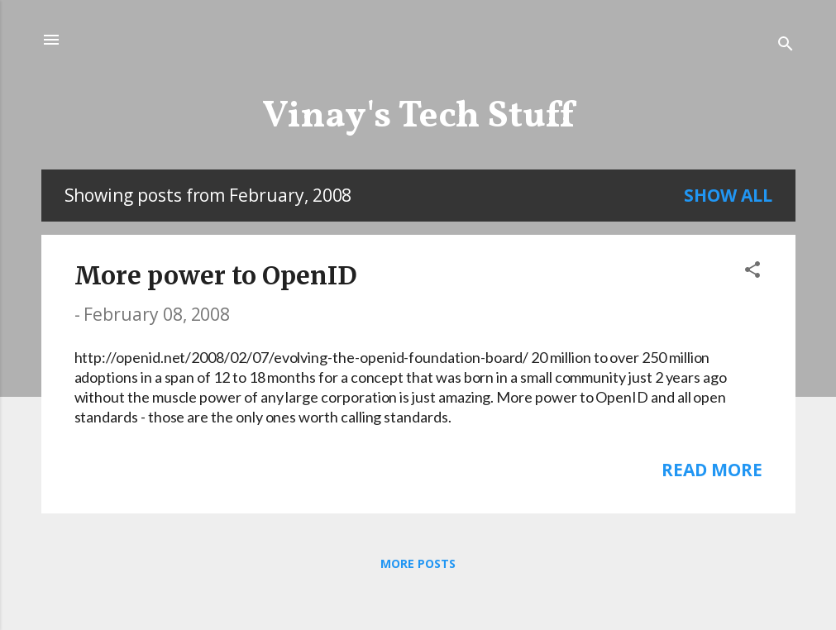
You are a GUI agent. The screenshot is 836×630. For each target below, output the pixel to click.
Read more (712, 469)
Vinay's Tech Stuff (418, 117)
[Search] (785, 45)
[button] (752, 271)
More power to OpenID (216, 275)
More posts (417, 563)
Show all (728, 195)
